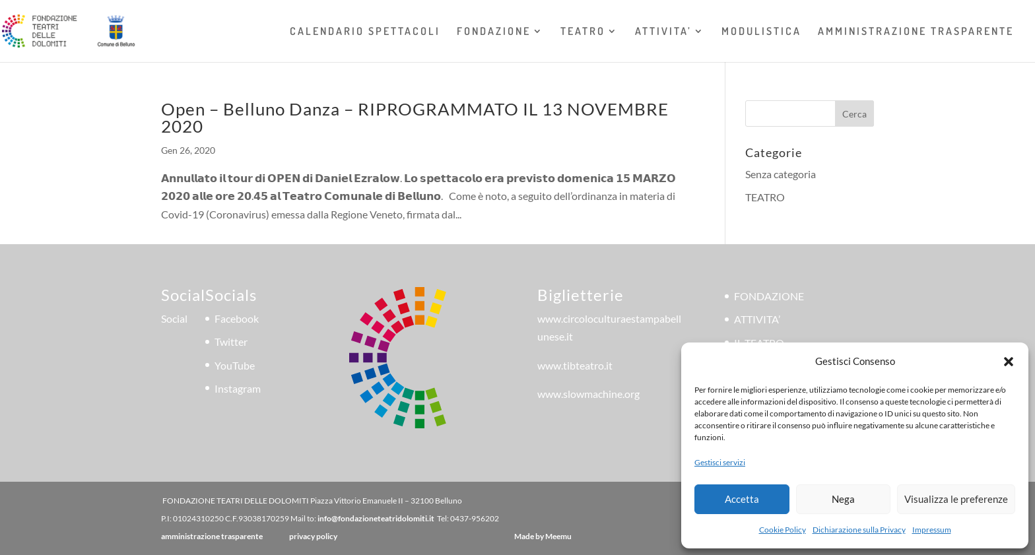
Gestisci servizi (719, 462)
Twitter (231, 341)
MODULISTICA (761, 32)
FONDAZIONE (494, 32)
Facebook (237, 318)
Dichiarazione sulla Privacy (859, 530)
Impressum (931, 530)
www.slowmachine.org (588, 393)
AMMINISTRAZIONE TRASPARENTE (916, 32)
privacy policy (313, 536)
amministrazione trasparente (212, 536)
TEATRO (582, 32)
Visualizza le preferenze (956, 499)
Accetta (742, 499)
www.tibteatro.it (575, 365)
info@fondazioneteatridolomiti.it (375, 518)
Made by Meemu (543, 536)
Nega (843, 499)
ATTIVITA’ (663, 32)
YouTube (235, 365)
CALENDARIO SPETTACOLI (365, 32)
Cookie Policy (782, 530)
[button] (1008, 361)
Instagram (238, 388)
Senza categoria (780, 174)
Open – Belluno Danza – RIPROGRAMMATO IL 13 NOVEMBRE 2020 (415, 117)
